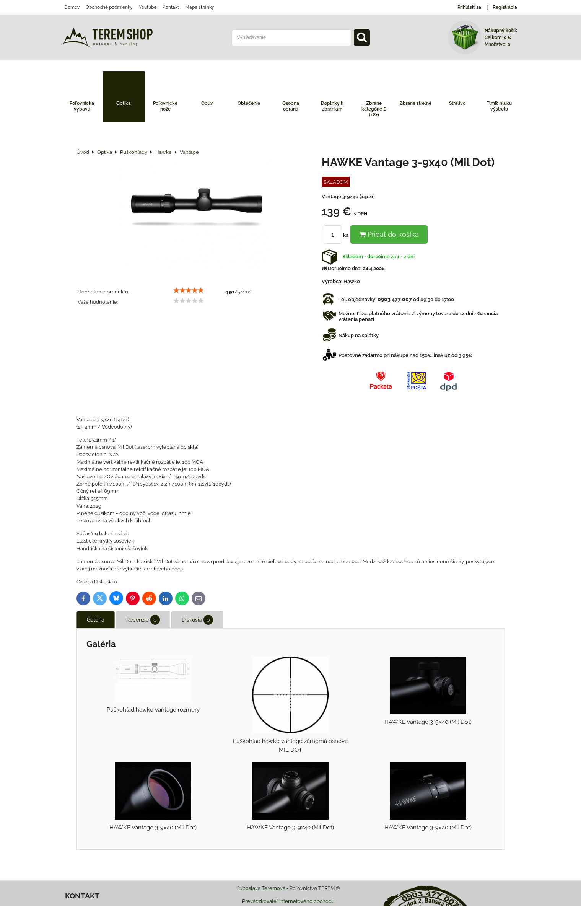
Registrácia (505, 7)
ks (337, 235)
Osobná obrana (290, 106)
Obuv (207, 103)
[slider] (188, 290)
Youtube (147, 7)
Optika (123, 103)
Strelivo (457, 103)
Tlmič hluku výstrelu (499, 106)
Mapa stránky (199, 7)
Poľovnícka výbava (82, 106)
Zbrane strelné (415, 103)
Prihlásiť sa (469, 7)
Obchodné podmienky (109, 7)
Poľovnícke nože (165, 106)
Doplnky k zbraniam (332, 106)
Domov (72, 7)
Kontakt (171, 7)
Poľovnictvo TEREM (312, 888)
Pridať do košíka (389, 234)
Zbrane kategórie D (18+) (374, 109)
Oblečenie (249, 103)
